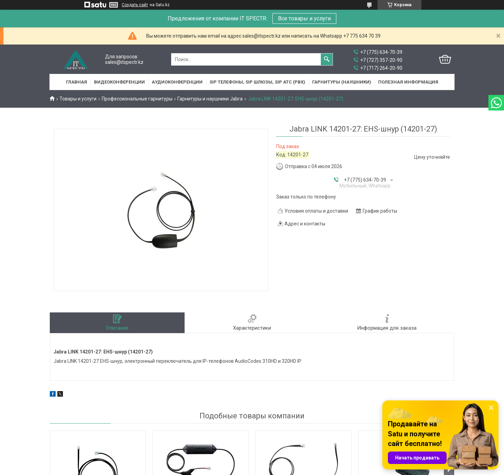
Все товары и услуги (304, 18)
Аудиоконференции (177, 82)
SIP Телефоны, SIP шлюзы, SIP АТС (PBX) (257, 82)
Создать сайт (135, 4)
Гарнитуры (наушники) (341, 82)
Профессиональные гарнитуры (137, 98)
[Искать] (327, 59)
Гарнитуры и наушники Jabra (210, 98)
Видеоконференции (119, 82)
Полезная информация (408, 82)
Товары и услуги (77, 98)
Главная (76, 82)
